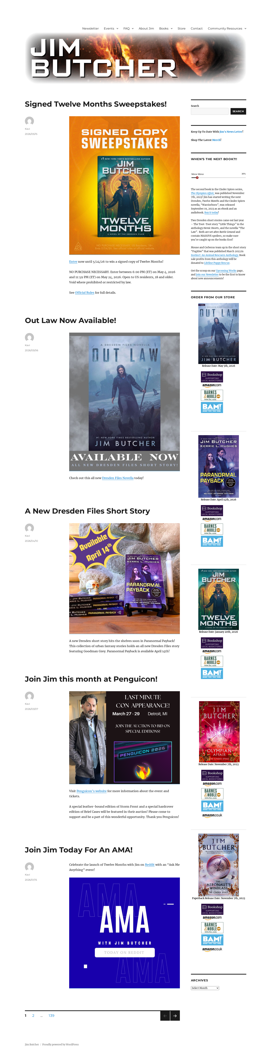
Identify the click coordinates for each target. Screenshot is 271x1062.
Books (163, 28)
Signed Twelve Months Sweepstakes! (96, 103)
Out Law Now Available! (70, 320)
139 (53, 1015)
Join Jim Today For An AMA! (79, 849)
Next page (175, 1020)
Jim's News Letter (231, 131)
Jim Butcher (32, 1044)
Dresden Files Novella (118, 478)
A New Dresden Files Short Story (87, 510)
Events (109, 28)
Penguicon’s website (92, 791)
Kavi (27, 128)
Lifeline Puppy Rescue (216, 263)
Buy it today (211, 212)
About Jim (146, 28)
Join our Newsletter (207, 274)
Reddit (150, 864)
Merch (216, 140)
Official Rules (84, 292)
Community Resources (225, 28)
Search (195, 106)
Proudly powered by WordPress (60, 1044)
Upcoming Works (226, 270)
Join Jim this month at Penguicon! (91, 678)
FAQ (126, 28)
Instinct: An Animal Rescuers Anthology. (215, 255)
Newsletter (90, 28)
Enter (73, 261)
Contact (197, 28)
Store (182, 28)
